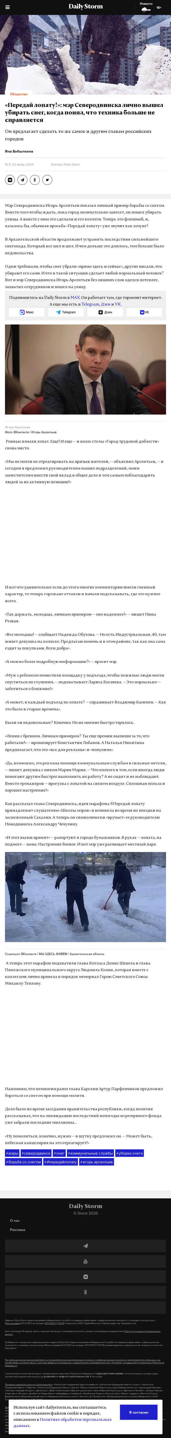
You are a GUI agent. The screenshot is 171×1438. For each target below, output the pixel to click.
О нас (15, 1220)
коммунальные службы (90, 1153)
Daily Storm (86, 7)
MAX (75, 298)
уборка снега (129, 1153)
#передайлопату (61, 1162)
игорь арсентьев (96, 1162)
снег (59, 1153)
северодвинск (36, 1153)
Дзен (106, 305)
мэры (12, 1153)
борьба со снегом (23, 1162)
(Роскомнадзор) (13, 1323)
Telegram (90, 305)
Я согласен (138, 1412)
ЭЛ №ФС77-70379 (54, 1323)
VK (118, 305)
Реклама (17, 1229)
